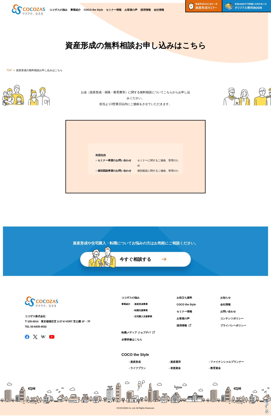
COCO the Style (93, 9)
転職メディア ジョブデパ (136, 332)
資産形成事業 (141, 304)
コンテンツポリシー (232, 318)
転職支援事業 (141, 310)
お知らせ (225, 297)
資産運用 (175, 361)
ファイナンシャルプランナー (227, 361)
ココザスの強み (58, 9)
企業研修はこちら (131, 339)
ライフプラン (138, 368)
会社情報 (159, 9)
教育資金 (215, 368)
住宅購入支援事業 (143, 316)
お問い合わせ (228, 311)
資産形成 (135, 361)
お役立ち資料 (184, 297)
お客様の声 (130, 9)
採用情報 (145, 9)
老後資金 (175, 368)
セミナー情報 (113, 9)
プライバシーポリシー (233, 325)
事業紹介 (75, 9)
